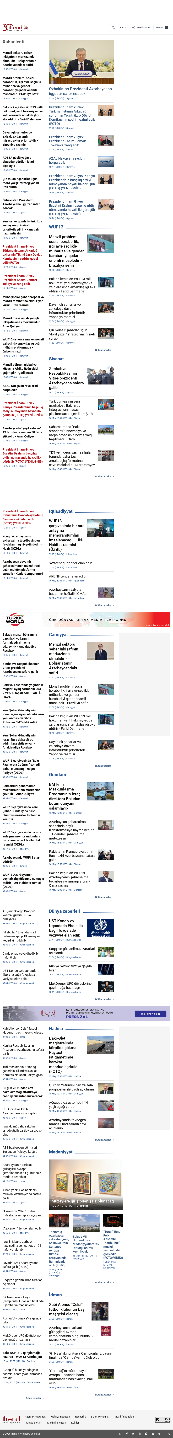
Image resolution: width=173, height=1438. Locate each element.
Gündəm (57, 774)
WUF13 (56, 226)
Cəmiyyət (58, 634)
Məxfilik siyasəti (56, 1422)
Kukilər (75, 1422)
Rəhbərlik (80, 1416)
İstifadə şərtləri (33, 1422)
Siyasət (56, 358)
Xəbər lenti (13, 41)
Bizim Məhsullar (100, 1416)
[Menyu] (161, 27)
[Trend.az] (15, 27)
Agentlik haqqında (35, 1416)
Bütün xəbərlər (103, 350)
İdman (55, 1294)
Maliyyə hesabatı (60, 1416)
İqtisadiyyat (61, 511)
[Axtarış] (113, 27)
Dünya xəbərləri (64, 911)
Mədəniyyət (61, 1151)
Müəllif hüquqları (124, 1416)
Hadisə (56, 1028)
